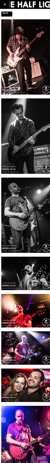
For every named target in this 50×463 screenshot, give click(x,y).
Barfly (5, 13)
